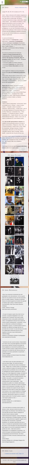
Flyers (14, 461)
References (21, 7)
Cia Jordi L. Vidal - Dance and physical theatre (12, 460)
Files (26, 7)
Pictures (17, 7)
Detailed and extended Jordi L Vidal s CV (14, 453)
